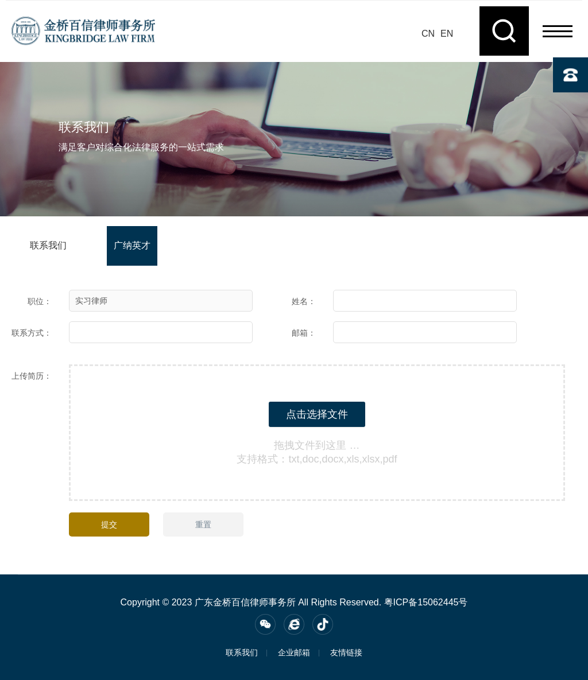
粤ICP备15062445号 (426, 602)
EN (446, 33)
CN (428, 33)
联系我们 (48, 245)
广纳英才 (132, 245)
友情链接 (346, 652)
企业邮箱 (294, 652)
